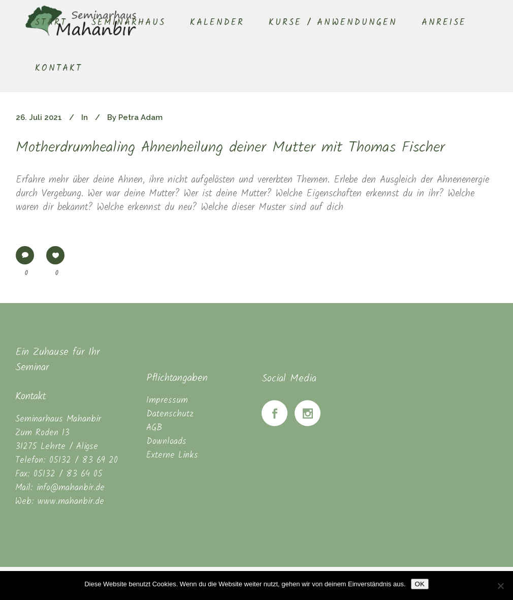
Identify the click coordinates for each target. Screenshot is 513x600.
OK (420, 584)
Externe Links (172, 455)
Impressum (167, 400)
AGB (154, 428)
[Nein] (500, 586)
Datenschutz (170, 414)
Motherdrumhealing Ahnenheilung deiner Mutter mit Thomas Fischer (230, 148)
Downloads (166, 441)
